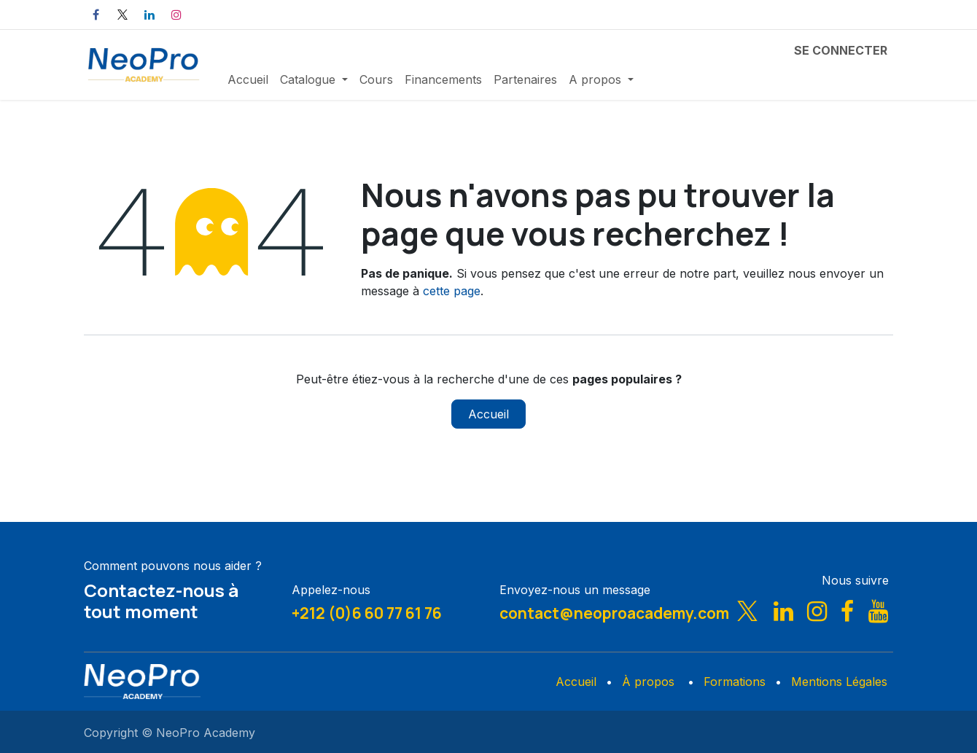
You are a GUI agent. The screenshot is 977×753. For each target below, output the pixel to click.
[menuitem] (248, 79)
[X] (122, 14)
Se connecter (840, 50)
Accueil (488, 414)
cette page (451, 291)
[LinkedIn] (149, 14)
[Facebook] (95, 14)
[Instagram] (176, 14)
